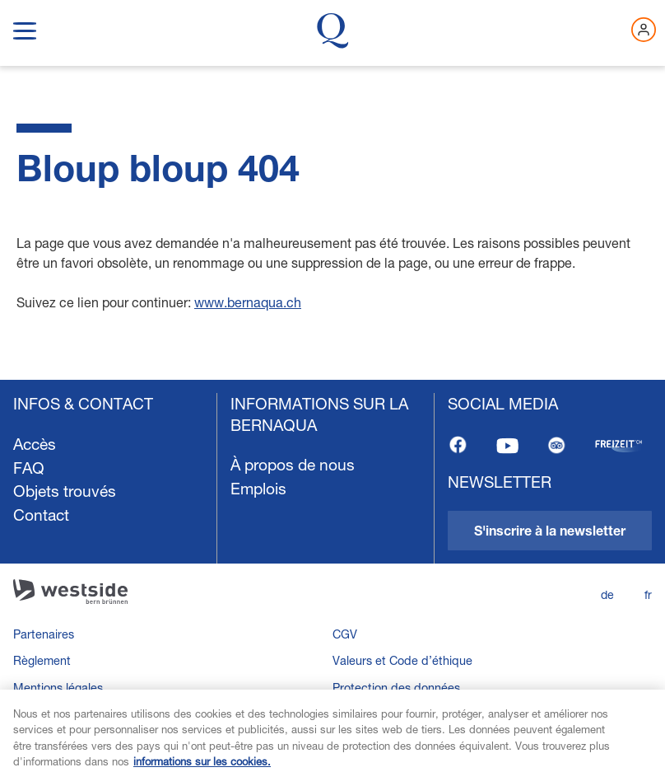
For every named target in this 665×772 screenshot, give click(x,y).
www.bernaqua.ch (247, 302)
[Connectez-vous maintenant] (643, 29)
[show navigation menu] (24, 27)
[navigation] (332, 576)
